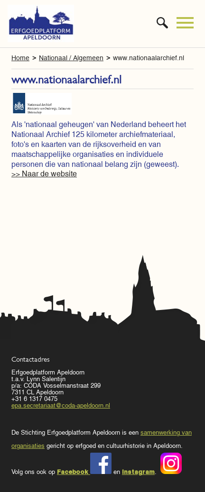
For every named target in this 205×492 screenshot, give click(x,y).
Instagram (138, 471)
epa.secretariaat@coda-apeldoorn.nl (60, 405)
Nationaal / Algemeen (71, 58)
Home (20, 58)
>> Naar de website (44, 173)
